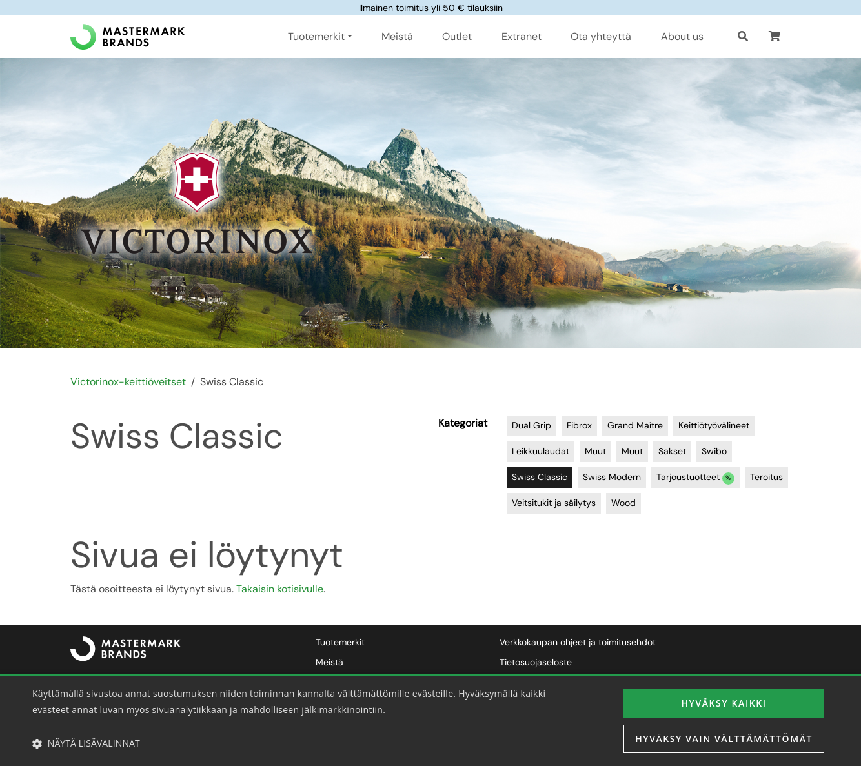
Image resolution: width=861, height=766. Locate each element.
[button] (774, 37)
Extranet (521, 36)
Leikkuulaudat (540, 451)
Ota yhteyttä (601, 36)
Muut (595, 451)
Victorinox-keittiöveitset (128, 381)
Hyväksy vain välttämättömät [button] (724, 738)
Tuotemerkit (340, 642)
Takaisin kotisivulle (279, 589)
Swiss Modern (612, 477)
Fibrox (579, 425)
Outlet (457, 36)
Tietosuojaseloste (536, 662)
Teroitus (766, 477)
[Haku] (742, 37)
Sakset (672, 451)
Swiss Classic (539, 477)
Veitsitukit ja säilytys (554, 503)
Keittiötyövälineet (713, 425)
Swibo (714, 451)
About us (682, 36)
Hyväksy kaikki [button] (723, 703)
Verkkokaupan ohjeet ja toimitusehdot (578, 642)
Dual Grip (531, 425)
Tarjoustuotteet (695, 478)
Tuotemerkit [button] (316, 36)
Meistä (397, 36)
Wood (623, 503)
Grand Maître (635, 425)
